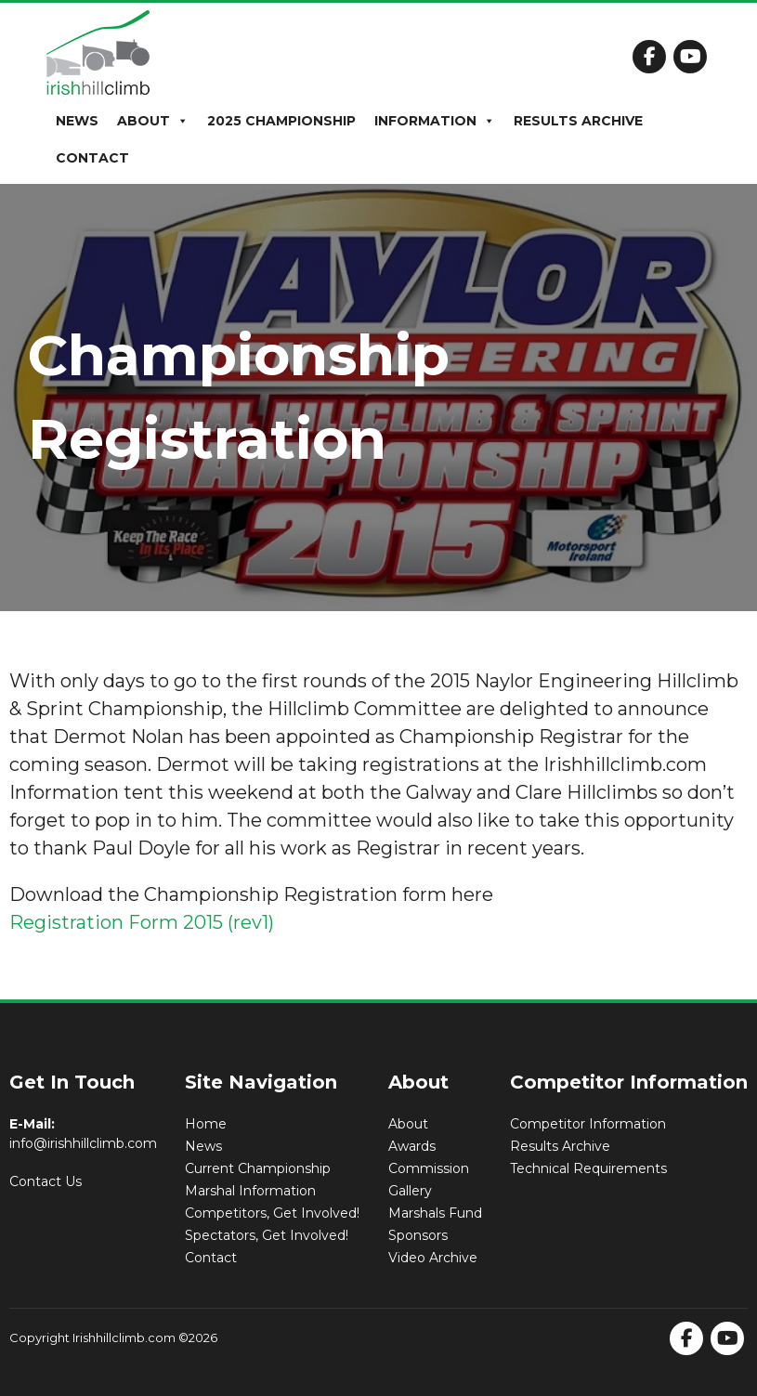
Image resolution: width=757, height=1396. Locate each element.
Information (434, 120)
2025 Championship (281, 120)
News (77, 120)
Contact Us (45, 1181)
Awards (412, 1146)
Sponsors (418, 1235)
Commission (428, 1168)
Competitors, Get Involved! (272, 1213)
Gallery (410, 1190)
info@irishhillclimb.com (83, 1143)
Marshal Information (250, 1190)
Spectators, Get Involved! (266, 1235)
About (153, 120)
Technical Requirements (588, 1168)
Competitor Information (588, 1123)
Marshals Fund (435, 1213)
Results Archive (578, 120)
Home (206, 1123)
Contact (92, 158)
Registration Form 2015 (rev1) (141, 922)
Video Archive (432, 1257)
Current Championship (258, 1168)
